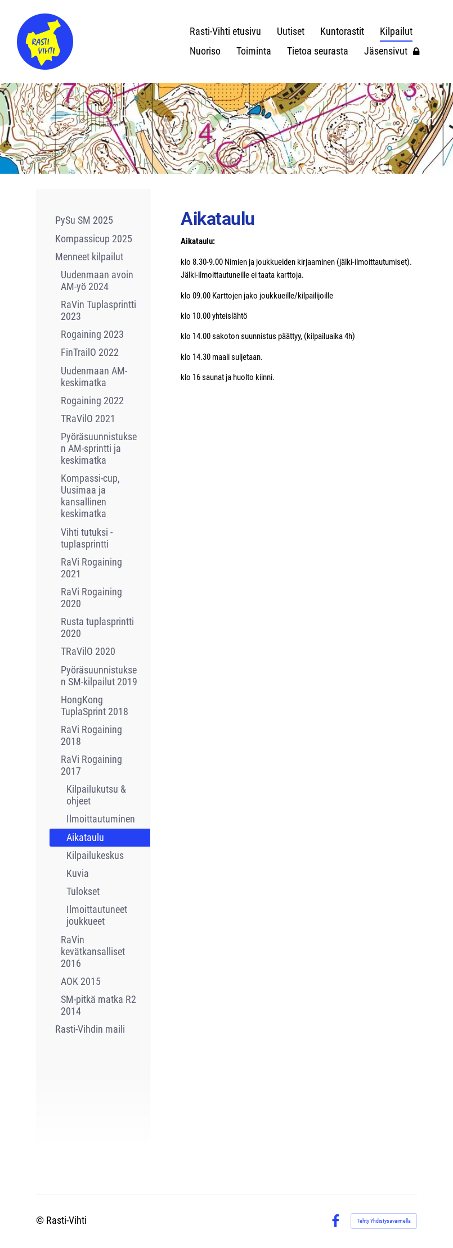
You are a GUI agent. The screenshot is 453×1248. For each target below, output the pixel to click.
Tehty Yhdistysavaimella (384, 1221)
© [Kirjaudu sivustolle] (41, 1220)
